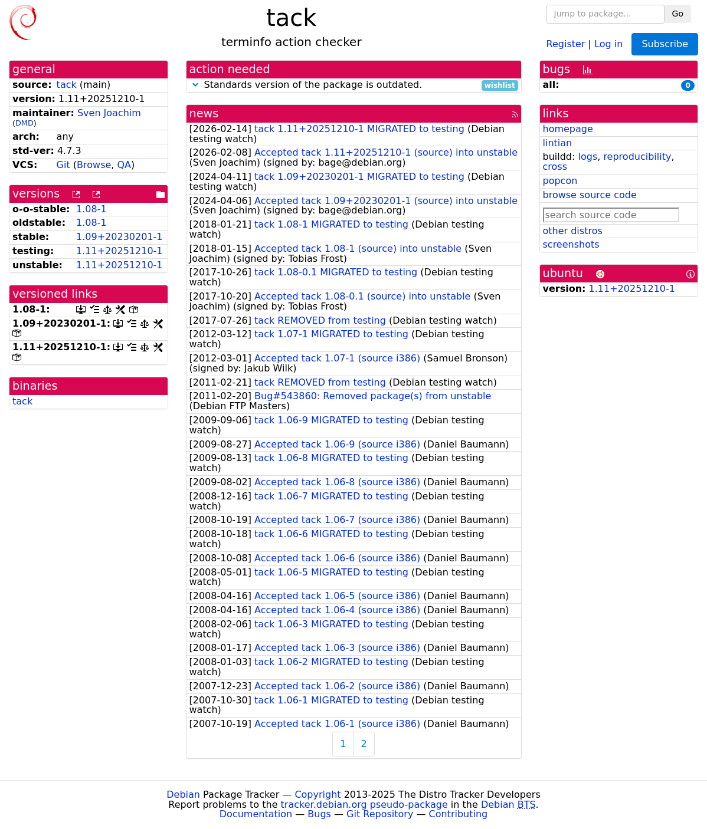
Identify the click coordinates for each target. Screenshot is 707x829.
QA (124, 164)
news (204, 113)
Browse (94, 164)
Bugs (319, 814)
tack (67, 84)
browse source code (590, 194)
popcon (560, 180)
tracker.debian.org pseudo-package (364, 804)
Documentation (256, 814)
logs (587, 156)
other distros (573, 230)
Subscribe (664, 44)
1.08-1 (91, 209)
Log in (608, 43)
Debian (183, 794)
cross (555, 166)
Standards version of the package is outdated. (353, 85)
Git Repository (379, 814)
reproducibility (637, 156)
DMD (24, 123)
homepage (568, 128)
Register (565, 43)
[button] (195, 84)
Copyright (317, 794)
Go (677, 13)
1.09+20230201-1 (119, 236)
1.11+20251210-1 (119, 250)
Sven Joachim (109, 113)
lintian (557, 143)
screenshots (571, 244)
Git (63, 164)
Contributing (458, 814)
